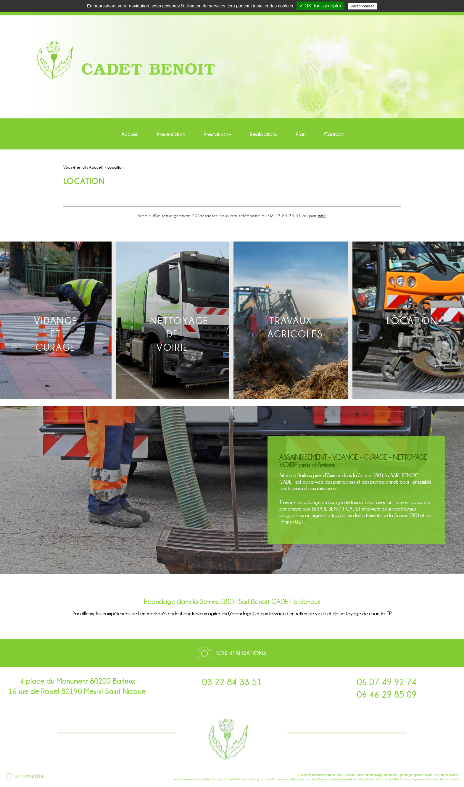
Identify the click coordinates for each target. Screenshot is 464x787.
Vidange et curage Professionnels (269, 779)
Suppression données (424, 779)
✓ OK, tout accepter (320, 5)
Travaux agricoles (328, 779)
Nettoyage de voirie (303, 779)
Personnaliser (362, 6)
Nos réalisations (240, 653)
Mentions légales (449, 779)
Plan (301, 134)
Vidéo (206, 779)
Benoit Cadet (402, 779)
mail (322, 215)
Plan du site (385, 779)
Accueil (129, 134)
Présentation (171, 134)
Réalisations (263, 134)
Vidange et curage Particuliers (230, 779)
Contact (333, 134)
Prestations (217, 134)
